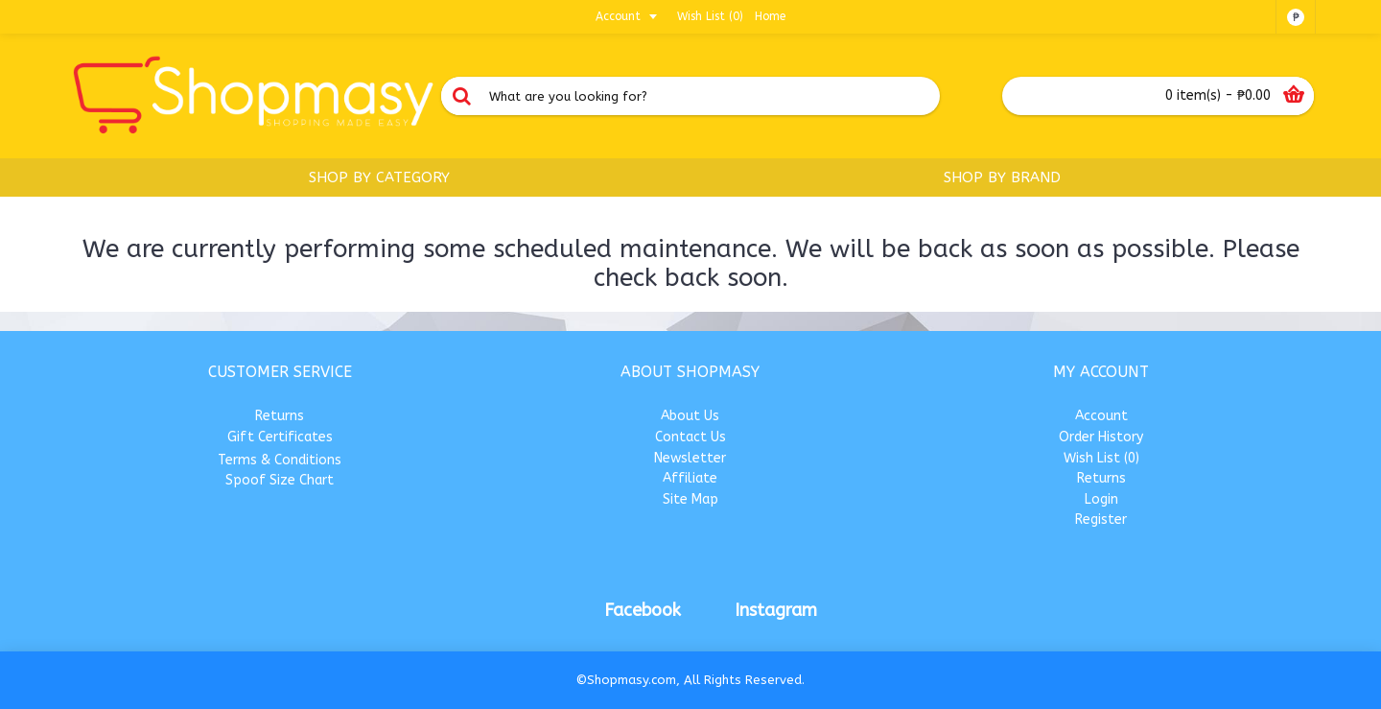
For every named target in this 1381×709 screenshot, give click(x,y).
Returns (279, 416)
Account (1101, 416)
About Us (690, 416)
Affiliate (690, 478)
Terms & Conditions (279, 460)
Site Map (690, 499)
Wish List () (1101, 458)
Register (1101, 519)
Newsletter (690, 458)
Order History (1101, 437)
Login (1101, 499)
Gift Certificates (280, 437)
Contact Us (690, 437)
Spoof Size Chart (279, 480)
